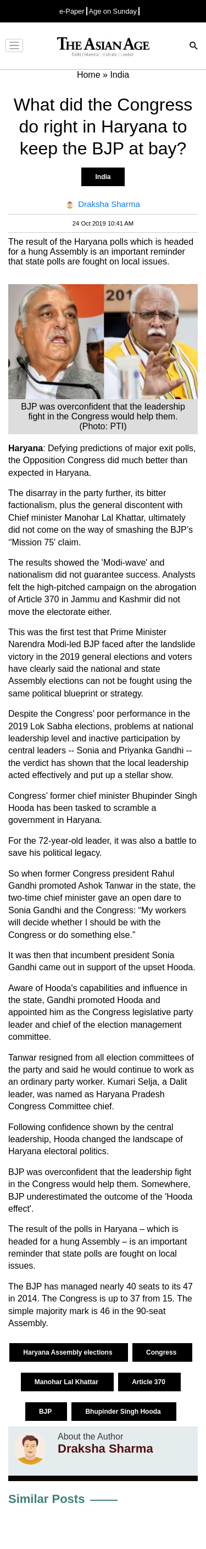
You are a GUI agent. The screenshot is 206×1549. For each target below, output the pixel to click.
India (102, 177)
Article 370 (149, 1382)
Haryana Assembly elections (68, 1352)
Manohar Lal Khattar (67, 1382)
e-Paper (72, 11)
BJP (46, 1411)
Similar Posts (46, 1499)
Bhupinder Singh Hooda (124, 1411)
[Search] (194, 46)
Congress (162, 1352)
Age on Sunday (113, 11)
